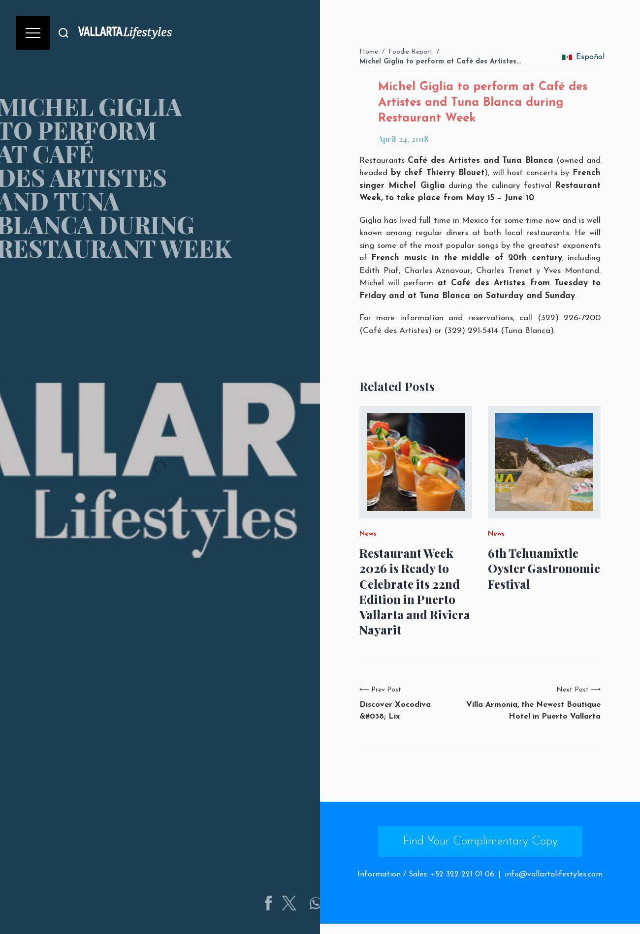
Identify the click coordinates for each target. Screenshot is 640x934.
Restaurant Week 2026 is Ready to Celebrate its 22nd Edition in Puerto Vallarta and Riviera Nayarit (414, 591)
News (367, 534)
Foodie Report (410, 52)
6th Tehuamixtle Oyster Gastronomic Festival (544, 568)
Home (368, 52)
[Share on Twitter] (315, 903)
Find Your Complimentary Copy (480, 841)
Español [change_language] (583, 57)
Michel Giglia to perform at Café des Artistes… (440, 61)
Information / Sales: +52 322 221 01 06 (425, 874)
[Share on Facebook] (295, 903)
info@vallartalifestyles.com (554, 874)
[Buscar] (63, 33)
